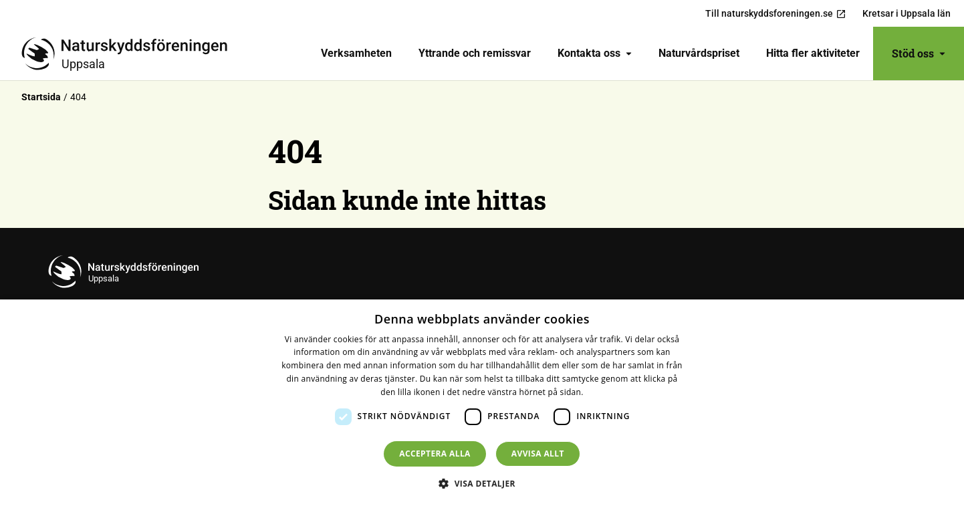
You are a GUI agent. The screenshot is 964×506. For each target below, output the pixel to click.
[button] (482, 483)
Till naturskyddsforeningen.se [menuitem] (775, 13)
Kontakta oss (595, 53)
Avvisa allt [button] (537, 453)
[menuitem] (356, 53)
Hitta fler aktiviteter (813, 53)
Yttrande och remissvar (474, 53)
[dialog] (482, 402)
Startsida (41, 97)
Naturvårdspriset (698, 53)
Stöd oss (918, 53)
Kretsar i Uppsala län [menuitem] (906, 13)
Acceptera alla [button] (435, 453)
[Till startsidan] (129, 53)
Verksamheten (356, 53)
